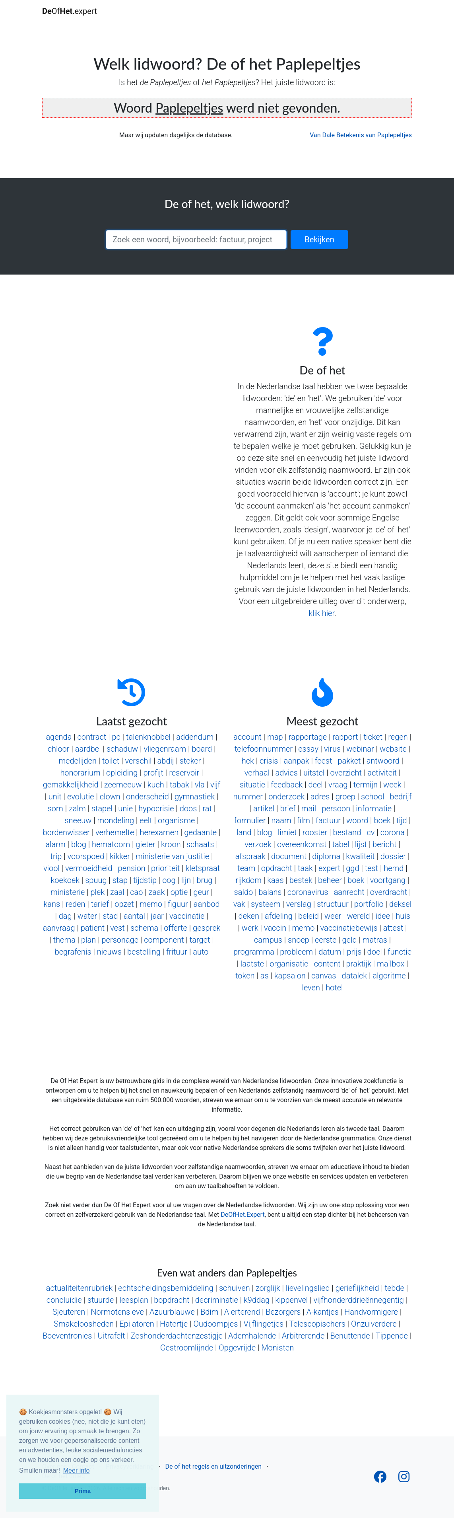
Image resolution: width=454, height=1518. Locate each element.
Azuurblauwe (172, 1312)
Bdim (209, 1312)
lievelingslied (308, 1288)
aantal (134, 916)
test (371, 868)
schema (144, 928)
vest (117, 928)
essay (308, 749)
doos (188, 808)
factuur (328, 820)
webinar (360, 749)
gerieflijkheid (357, 1288)
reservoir (184, 773)
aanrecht (349, 892)
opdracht (276, 868)
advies (286, 773)
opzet (124, 904)
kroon (171, 844)
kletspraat (203, 868)
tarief (100, 904)
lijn (186, 880)
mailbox (390, 963)
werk (250, 928)
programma (253, 952)
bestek (300, 880)
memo (151, 904)
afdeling (279, 916)
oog (169, 880)
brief (287, 808)
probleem (296, 952)
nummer (248, 796)
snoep (298, 940)
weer (332, 916)
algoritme (389, 975)
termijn (365, 784)
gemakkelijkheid (71, 784)
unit (55, 796)
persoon (336, 808)
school (372, 796)
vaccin (275, 928)
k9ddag (257, 1300)
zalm (77, 808)
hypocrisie (156, 808)
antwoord (383, 761)
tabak (179, 784)
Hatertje (174, 1324)
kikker (120, 856)
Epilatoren (136, 1324)
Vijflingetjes (263, 1324)
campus (268, 940)
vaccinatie (186, 916)
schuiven (234, 1288)
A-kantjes (323, 1312)
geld (349, 940)
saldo (243, 892)
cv (371, 832)
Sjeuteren (68, 1312)
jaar (157, 916)
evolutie (80, 796)
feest (323, 761)
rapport (345, 737)
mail (308, 808)
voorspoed (86, 856)
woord (357, 820)
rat (207, 808)
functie (399, 952)
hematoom (111, 844)
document (289, 856)
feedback (287, 784)
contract (92, 737)
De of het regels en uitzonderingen (213, 1466)
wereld (358, 916)
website (393, 749)
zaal (117, 892)
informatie (374, 808)
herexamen (159, 832)
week (392, 784)
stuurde (100, 1300)
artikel (263, 808)
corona (392, 832)
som (55, 808)
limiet (287, 832)
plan (88, 940)
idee (383, 916)
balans (269, 892)
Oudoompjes (215, 1324)
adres (320, 796)
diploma (326, 856)
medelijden (77, 761)
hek (248, 761)
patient (93, 928)
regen (397, 737)
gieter (145, 844)
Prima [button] (83, 1491)
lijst (361, 844)
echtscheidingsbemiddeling (165, 1288)
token (244, 975)
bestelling (144, 952)
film (303, 820)
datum (329, 952)
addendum (194, 737)
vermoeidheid (88, 868)
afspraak (250, 856)
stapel (102, 808)
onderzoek (286, 796)
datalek (354, 975)
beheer (330, 880)
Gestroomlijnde (186, 1347)
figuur (178, 904)
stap (120, 880)
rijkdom (249, 880)
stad (110, 916)
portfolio (369, 904)
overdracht (388, 892)
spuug (96, 880)
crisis (269, 761)
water (87, 916)
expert (329, 868)
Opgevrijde (237, 1347)
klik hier (321, 613)
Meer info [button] (76, 1470)
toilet (110, 761)
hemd (394, 868)
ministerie (67, 892)
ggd (352, 868)
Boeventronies (67, 1336)
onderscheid (147, 796)
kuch (155, 784)
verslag (298, 904)
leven (311, 987)
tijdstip (145, 880)
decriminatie (216, 1300)
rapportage (308, 737)
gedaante (200, 832)
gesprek (206, 928)
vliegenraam (165, 749)
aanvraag (59, 928)
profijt (153, 773)
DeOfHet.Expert (242, 1214)
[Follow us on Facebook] (380, 1479)
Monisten (277, 1347)
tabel (340, 844)
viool (51, 868)
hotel (334, 987)
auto (200, 952)
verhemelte (114, 832)
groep (345, 796)
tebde (394, 1288)
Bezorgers (283, 1312)
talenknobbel (148, 737)
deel (315, 784)
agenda (59, 737)
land (244, 832)
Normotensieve (117, 1312)
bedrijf (401, 796)
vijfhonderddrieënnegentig (358, 1300)
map (275, 737)
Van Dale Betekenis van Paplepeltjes (361, 135)
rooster (315, 832)
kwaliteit (360, 856)
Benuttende (350, 1336)
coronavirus (307, 892)
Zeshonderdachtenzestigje (177, 1336)
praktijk (358, 963)
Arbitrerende (303, 1336)
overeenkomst (301, 844)
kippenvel (291, 1300)
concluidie (64, 1300)
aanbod (207, 904)
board (202, 749)
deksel (400, 904)
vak (239, 904)
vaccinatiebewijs (349, 928)
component (164, 940)
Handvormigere (371, 1312)
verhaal (257, 773)
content (327, 963)
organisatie (289, 963)
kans (51, 904)
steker (190, 761)
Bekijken (319, 239)
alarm (55, 844)
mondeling (115, 820)
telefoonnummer (264, 749)
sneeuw (77, 820)
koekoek (65, 880)
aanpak (296, 761)
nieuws (109, 952)
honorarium (80, 773)
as (264, 975)
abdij (165, 761)
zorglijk (268, 1288)
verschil (138, 761)
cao (136, 892)
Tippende (392, 1336)
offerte (175, 928)
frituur (176, 952)
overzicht (346, 773)
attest (393, 928)
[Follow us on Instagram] (404, 1479)
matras (375, 940)
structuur (333, 904)
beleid (308, 916)
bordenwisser (66, 832)
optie (179, 892)
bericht (384, 844)
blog (78, 844)
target (200, 940)
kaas (275, 880)
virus (332, 749)
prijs (354, 952)
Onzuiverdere (373, 1324)
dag (65, 916)
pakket (349, 761)
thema (64, 940)
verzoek (257, 844)
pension (132, 868)
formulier (250, 820)
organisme (176, 820)
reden (75, 904)
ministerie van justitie (172, 856)
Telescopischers (317, 1324)
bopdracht (171, 1300)
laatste (252, 963)
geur (201, 892)
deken (249, 916)
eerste (325, 940)
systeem (266, 904)
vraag (337, 784)
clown (110, 796)
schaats (200, 844)
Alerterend (242, 1312)
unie (125, 808)
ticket (373, 737)
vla (200, 784)
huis (403, 916)
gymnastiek (195, 796)
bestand (347, 832)
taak (305, 868)
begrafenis (73, 952)
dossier (393, 856)
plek (97, 892)
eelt (146, 820)
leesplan (133, 1300)
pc (116, 737)
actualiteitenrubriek (79, 1288)
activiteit (382, 773)
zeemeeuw (123, 784)
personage (120, 940)
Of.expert (69, 11)
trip (56, 856)
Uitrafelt (111, 1336)
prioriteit (165, 868)
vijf (215, 784)
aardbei (88, 749)
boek (382, 820)
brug (205, 880)
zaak (157, 892)
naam (281, 820)
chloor (59, 749)
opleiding (122, 773)
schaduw (122, 749)
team (246, 868)
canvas (323, 975)
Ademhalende (252, 1336)
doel (374, 952)
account (247, 737)
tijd (401, 820)
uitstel (313, 773)
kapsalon (290, 975)
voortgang (387, 880)
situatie (252, 784)
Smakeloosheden (84, 1324)
